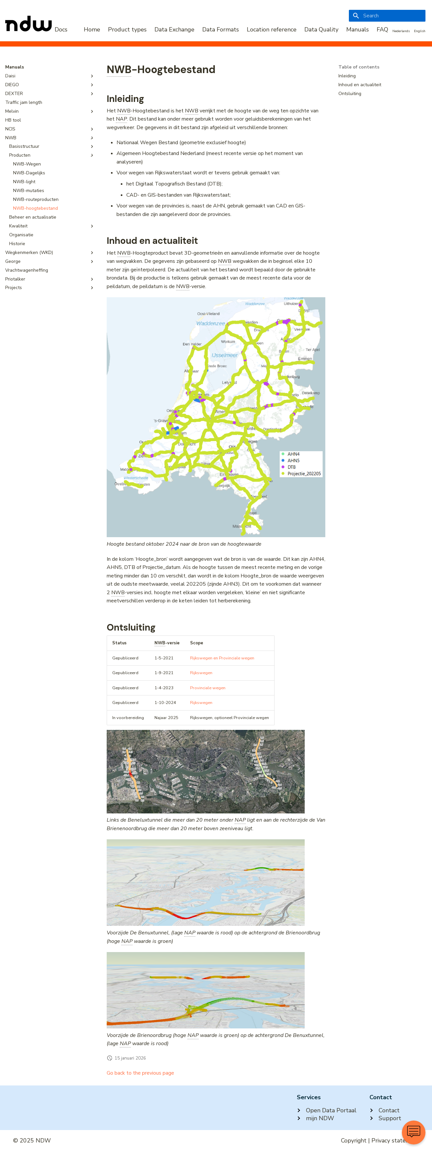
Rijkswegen (201, 673)
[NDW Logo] (36, 29)
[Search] (387, 16)
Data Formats (220, 29)
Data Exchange (174, 29)
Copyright (354, 1140)
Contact (384, 1110)
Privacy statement (395, 1140)
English (419, 31)
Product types (127, 29)
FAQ (382, 29)
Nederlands (401, 31)
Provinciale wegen (207, 688)
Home (92, 29)
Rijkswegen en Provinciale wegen (222, 658)
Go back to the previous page (140, 1073)
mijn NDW (315, 1118)
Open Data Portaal (326, 1110)
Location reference (272, 29)
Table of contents (358, 67)
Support (385, 1118)
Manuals (357, 29)
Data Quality (321, 29)
